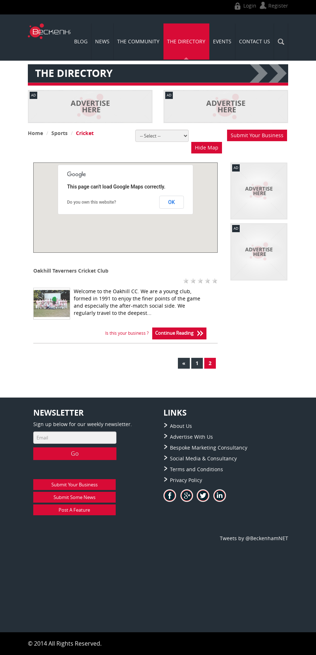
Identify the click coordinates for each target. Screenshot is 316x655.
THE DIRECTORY (186, 41)
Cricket (85, 133)
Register (273, 5)
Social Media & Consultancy (203, 458)
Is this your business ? (127, 333)
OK (171, 202)
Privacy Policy (186, 480)
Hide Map (206, 147)
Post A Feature (74, 510)
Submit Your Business (257, 135)
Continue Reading (179, 333)
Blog (80, 41)
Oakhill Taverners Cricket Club (70, 270)
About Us (181, 425)
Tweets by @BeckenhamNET (254, 538)
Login (244, 5)
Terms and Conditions (196, 469)
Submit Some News (74, 497)
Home (35, 133)
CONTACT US (254, 41)
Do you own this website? (91, 202)
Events (222, 41)
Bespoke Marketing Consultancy (208, 447)
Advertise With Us (191, 436)
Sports (59, 133)
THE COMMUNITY (138, 41)
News (102, 41)
